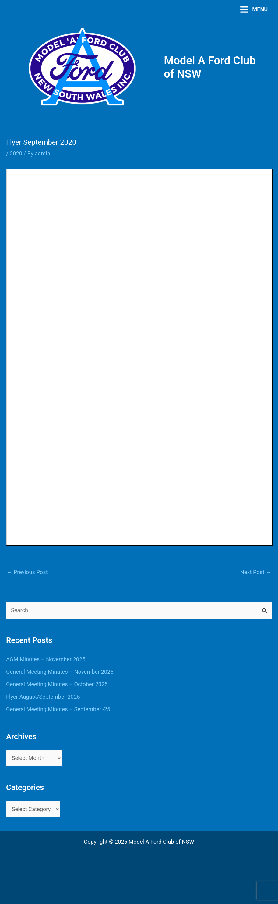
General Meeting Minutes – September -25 (58, 709)
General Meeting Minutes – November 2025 (60, 671)
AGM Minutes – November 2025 (45, 659)
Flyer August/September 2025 (43, 696)
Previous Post (27, 572)
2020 (16, 153)
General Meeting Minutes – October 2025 (56, 684)
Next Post (255, 572)
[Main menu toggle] (254, 9)
